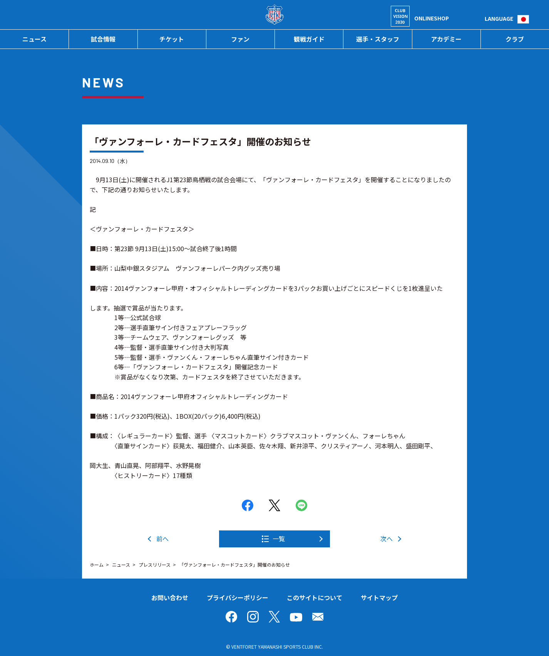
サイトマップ (379, 597)
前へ (162, 538)
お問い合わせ (169, 597)
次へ (386, 538)
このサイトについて (314, 597)
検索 (478, 18)
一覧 (279, 538)
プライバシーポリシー (237, 597)
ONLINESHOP (431, 18)
